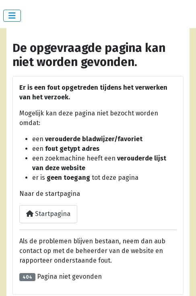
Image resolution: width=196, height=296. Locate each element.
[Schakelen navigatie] (12, 16)
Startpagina (48, 214)
